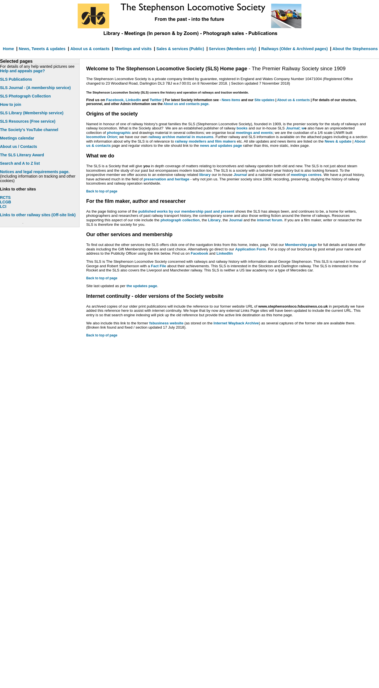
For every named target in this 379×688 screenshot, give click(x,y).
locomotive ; (102, 137)
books (243, 128)
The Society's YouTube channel (29, 129)
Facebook (199, 253)
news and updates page (221, 145)
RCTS (5, 197)
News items (231, 100)
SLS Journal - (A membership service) (35, 87)
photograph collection (180, 220)
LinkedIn (133, 100)
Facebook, (116, 100)
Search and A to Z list (20, 163)
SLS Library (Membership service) (31, 113)
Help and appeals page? (22, 71)
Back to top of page (101, 191)
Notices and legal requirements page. (34, 171)
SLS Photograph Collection (25, 96)
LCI (3, 206)
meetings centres (306, 175)
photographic (119, 133)
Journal (235, 220)
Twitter (156, 100)
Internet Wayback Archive (236, 323)
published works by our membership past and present (187, 211)
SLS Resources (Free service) (27, 121)
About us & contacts (90, 49)
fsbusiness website (166, 323)
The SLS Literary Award (22, 155)
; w (295, 128)
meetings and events (254, 133)
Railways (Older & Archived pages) (295, 49)
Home (9, 49)
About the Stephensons (355, 49)
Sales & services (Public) (180, 49)
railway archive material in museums (180, 137)
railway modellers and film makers (205, 141)
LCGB (5, 202)
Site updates (264, 100)
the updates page (141, 286)
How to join (10, 104)
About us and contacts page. (186, 104)
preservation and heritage (166, 179)
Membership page (301, 245)
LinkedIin (225, 253)
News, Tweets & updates (42, 49)
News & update (338, 141)
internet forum (269, 220)
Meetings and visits (133, 49)
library (205, 175)
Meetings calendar (17, 138)
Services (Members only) (232, 49)
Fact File (158, 266)
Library (214, 220)
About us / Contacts (18, 146)
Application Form (250, 249)
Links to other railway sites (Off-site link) (38, 215)
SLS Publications (16, 79)
